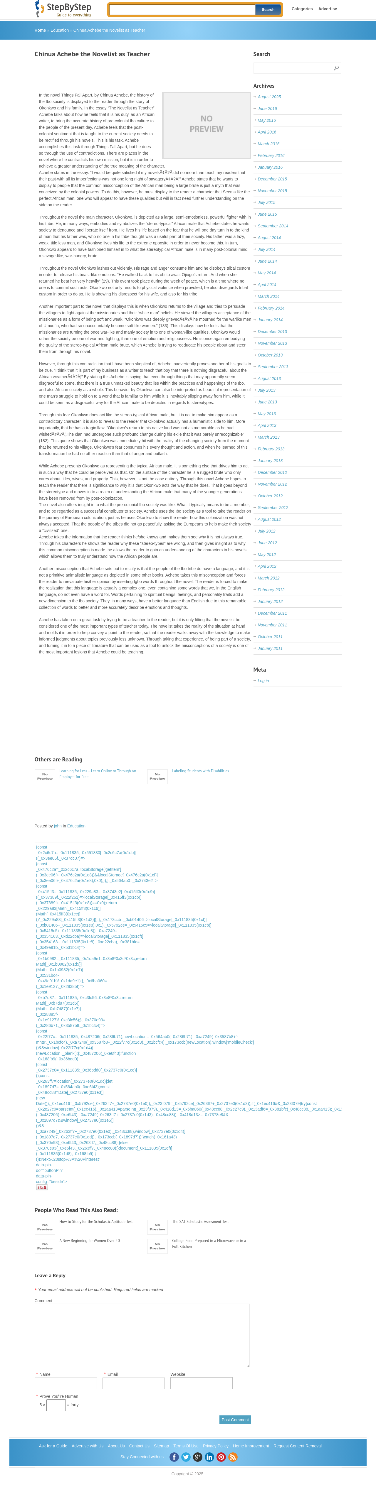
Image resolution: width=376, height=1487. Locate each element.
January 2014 (270, 319)
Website (177, 1374)
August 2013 (269, 378)
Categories (302, 8)
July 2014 (267, 249)
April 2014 (267, 284)
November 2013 (272, 343)
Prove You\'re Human (59, 1396)
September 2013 (273, 366)
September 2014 (273, 226)
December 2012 (272, 472)
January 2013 (270, 460)
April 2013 (267, 425)
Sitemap (161, 1446)
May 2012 (267, 554)
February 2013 (271, 449)
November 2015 (272, 190)
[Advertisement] (142, 73)
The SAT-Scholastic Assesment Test (200, 1221)
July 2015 (267, 202)
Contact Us (139, 1446)
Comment (44, 1300)
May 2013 (267, 413)
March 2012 (269, 578)
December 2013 (272, 331)
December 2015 (272, 179)
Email (113, 1374)
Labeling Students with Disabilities (200, 770)
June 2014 (267, 261)
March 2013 (269, 437)
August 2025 (269, 96)
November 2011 (272, 625)
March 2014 (269, 296)
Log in (263, 680)
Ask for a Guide (53, 1446)
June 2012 (267, 542)
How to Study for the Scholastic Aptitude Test (96, 1221)
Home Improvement (251, 1446)
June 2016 (267, 108)
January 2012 (270, 601)
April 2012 (267, 566)
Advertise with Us (87, 1446)
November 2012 (272, 484)
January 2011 (270, 648)
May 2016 (267, 120)
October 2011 (270, 636)
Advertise (327, 8)
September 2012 (273, 507)
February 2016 (271, 155)
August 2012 (269, 519)
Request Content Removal (297, 1446)
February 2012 (271, 589)
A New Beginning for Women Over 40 (90, 1240)
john (58, 826)
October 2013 (270, 355)
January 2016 (270, 167)
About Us (116, 1446)
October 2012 (270, 496)
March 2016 (269, 143)
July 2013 (267, 390)
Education (60, 30)
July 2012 (267, 531)
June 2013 (267, 402)
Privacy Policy (216, 1446)
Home (40, 30)
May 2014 (267, 273)
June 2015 (267, 214)
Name (45, 1374)
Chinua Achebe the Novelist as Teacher (109, 30)
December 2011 (272, 613)
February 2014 (271, 308)
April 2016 (267, 132)
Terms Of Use (186, 1446)
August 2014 (269, 237)
